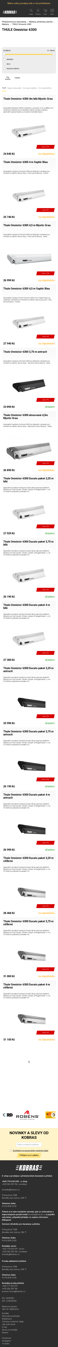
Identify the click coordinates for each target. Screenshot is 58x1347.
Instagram (6, 1341)
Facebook (6, 1338)
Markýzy (5, 24)
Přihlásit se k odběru (29, 1155)
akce (8, 64)
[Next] (54, 1115)
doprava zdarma (13, 68)
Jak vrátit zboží (8, 1324)
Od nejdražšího (45, 88)
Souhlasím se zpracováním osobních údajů (30, 1151)
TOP (4, 88)
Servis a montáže (9, 1330)
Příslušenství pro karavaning (14, 22)
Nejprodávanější (14, 88)
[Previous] (4, 1115)
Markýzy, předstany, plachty (41, 22)
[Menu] (52, 12)
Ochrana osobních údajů (12, 1321)
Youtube (5, 1343)
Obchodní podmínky (11, 1316)
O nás (4, 1327)
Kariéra (5, 1332)
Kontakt (5, 1313)
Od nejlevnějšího (30, 88)
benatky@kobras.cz (11, 1189)
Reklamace (7, 1319)
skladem (10, 59)
